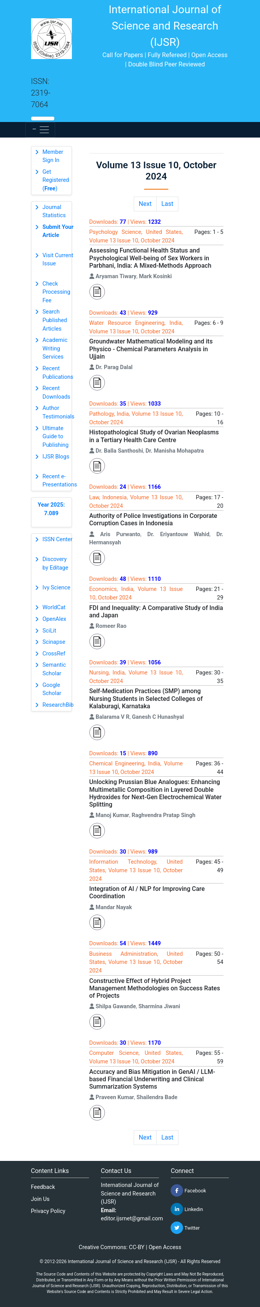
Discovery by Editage (55, 563)
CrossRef (53, 653)
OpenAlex (54, 619)
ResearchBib (57, 705)
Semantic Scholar (54, 669)
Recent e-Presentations (59, 480)
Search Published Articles (54, 320)
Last (167, 203)
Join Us (40, 1199)
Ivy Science (56, 587)
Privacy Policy (48, 1211)
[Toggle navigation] (40, 130)
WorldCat (53, 607)
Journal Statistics (54, 211)
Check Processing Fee (56, 292)
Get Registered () (55, 180)
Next (145, 203)
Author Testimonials (58, 412)
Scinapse (53, 642)
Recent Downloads (56, 392)
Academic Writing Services (54, 348)
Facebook (188, 1190)
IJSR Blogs (55, 456)
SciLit (49, 630)
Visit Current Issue (57, 259)
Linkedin (187, 1209)
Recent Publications (57, 372)
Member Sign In (52, 156)
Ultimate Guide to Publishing (55, 436)
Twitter (185, 1228)
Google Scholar (51, 689)
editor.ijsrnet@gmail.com (132, 1218)
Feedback (43, 1187)
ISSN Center (57, 539)
